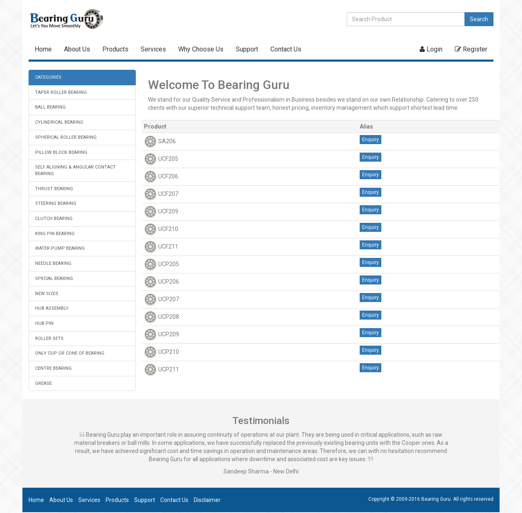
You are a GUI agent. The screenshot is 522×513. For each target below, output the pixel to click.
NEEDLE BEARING (53, 263)
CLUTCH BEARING (54, 218)
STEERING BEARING (55, 203)
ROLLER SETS (49, 338)
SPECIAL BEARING (54, 278)
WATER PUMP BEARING (60, 248)
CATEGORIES (48, 77)
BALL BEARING (50, 107)
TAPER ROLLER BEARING (61, 92)
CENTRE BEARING (53, 368)
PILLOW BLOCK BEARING (61, 152)
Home (43, 49)
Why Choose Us (200, 49)
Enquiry (370, 139)
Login (431, 49)
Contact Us (285, 49)
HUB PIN (44, 323)
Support (247, 49)
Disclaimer (207, 500)
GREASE (43, 383)
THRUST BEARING (54, 188)
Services (153, 49)
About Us (77, 49)
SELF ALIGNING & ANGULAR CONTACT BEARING (75, 170)
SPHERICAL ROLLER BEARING (66, 137)
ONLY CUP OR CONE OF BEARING (69, 353)
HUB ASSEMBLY (52, 308)
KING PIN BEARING (55, 233)
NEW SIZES (46, 293)
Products (115, 49)
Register (471, 49)
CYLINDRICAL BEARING (59, 122)
